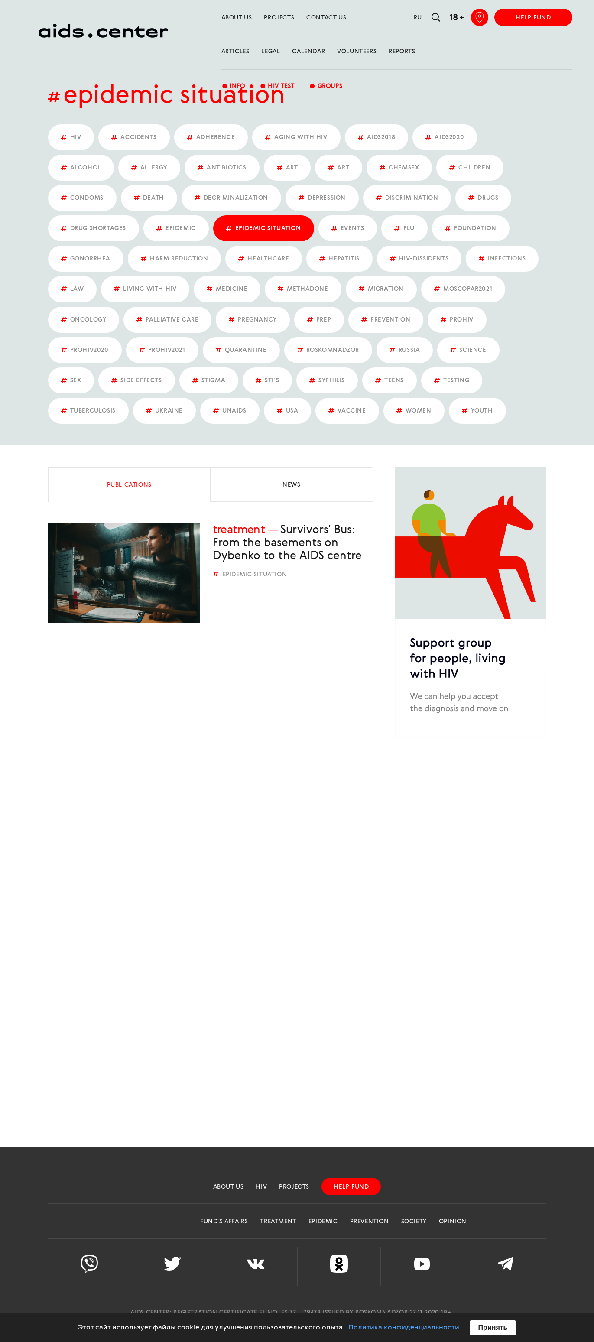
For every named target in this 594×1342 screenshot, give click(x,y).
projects (279, 18)
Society (414, 1222)
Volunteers (357, 52)
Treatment (239, 530)
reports (402, 52)
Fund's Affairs (224, 1222)
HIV (261, 1187)
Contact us (326, 18)
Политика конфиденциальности (403, 1327)
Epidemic (323, 1222)
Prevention (369, 1222)
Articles (235, 52)
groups (325, 87)
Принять (493, 1327)
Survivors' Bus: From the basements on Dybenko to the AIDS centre (287, 543)
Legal (270, 52)
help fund (533, 18)
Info (233, 87)
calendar (308, 52)
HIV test (277, 87)
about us (236, 18)
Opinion (453, 1222)
